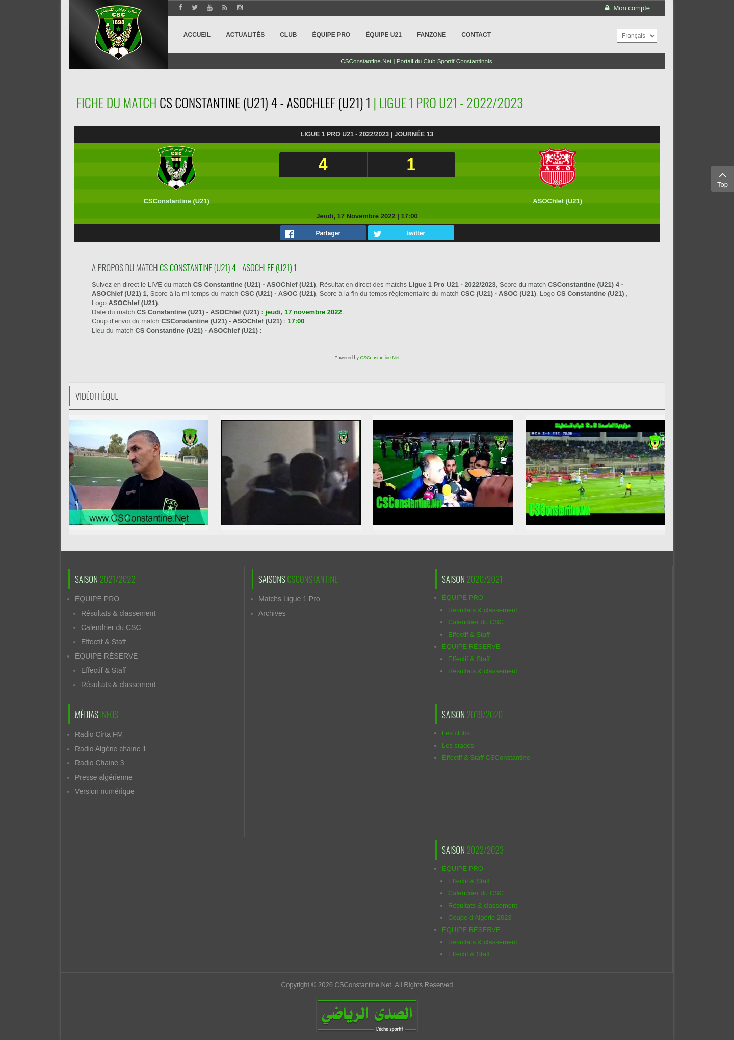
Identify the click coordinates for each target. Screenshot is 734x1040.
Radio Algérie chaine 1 (110, 749)
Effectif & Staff (103, 642)
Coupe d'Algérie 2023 (480, 917)
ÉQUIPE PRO (97, 599)
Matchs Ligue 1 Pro (289, 599)
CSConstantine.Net (379, 357)
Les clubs (456, 733)
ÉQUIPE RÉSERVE (106, 656)
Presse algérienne (104, 777)
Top (722, 178)
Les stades (458, 745)
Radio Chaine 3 (99, 763)
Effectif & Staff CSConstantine (486, 757)
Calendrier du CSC (111, 627)
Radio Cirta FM (99, 734)
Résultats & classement (118, 613)
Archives (272, 613)
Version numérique (105, 791)
